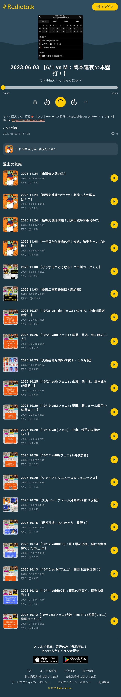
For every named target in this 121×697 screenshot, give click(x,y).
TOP (30, 670)
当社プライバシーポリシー (74, 682)
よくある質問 (48, 670)
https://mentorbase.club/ (28, 120)
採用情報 (88, 670)
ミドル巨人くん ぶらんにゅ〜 (60, 80)
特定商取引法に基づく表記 (41, 676)
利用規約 (104, 682)
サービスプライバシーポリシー (30, 682)
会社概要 (69, 670)
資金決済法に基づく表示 (81, 676)
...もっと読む (10, 127)
